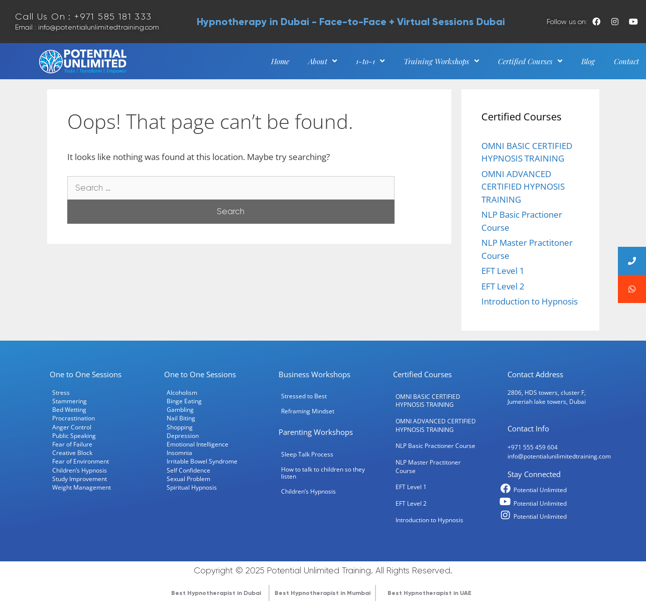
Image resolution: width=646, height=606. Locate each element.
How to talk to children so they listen (323, 472)
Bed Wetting (69, 409)
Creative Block (72, 452)
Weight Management (81, 487)
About (322, 61)
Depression (183, 435)
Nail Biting (181, 418)
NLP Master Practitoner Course (428, 466)
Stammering (69, 401)
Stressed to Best (304, 396)
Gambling (180, 409)
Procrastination (73, 418)
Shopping (180, 427)
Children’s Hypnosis (79, 470)
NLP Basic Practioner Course (435, 445)
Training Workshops (441, 61)
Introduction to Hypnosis (529, 301)
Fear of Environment (80, 461)
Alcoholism (182, 392)
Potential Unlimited (540, 490)
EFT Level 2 (503, 286)
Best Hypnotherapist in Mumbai (322, 592)
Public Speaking (74, 435)
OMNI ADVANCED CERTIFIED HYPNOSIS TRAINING (523, 186)
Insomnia (179, 452)
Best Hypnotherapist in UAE (429, 592)
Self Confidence (188, 470)
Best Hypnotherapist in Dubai (216, 592)
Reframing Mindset (307, 411)
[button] (632, 289)
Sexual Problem (188, 479)
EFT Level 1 (503, 270)
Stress (61, 392)
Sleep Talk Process (307, 454)
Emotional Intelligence (197, 444)
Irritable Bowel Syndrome (202, 461)
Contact (626, 61)
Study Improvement (79, 479)
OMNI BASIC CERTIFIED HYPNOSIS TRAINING (428, 400)
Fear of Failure (72, 444)
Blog (588, 61)
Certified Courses (530, 61)
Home (280, 61)
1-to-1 (370, 61)
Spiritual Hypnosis (192, 487)
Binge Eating (184, 401)
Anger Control (71, 427)
